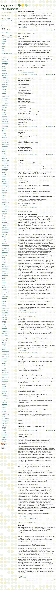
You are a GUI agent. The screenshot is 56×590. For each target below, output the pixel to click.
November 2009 (5, 163)
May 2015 (4, 280)
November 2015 (5, 291)
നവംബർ (4, 39)
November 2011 (5, 206)
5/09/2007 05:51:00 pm (32, 352)
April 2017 (4, 321)
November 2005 (5, 78)
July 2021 (4, 411)
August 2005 (4, 73)
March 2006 (4, 86)
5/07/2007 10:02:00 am (32, 430)
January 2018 (4, 336)
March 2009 (4, 149)
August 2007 (4, 116)
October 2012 (4, 225)
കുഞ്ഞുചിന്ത (31, 72)
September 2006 (5, 96)
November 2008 (5, 142)
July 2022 (4, 432)
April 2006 (4, 87)
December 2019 (5, 377)
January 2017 (4, 315)
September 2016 (5, 308)
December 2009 (5, 165)
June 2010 (4, 176)
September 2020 (5, 393)
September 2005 (5, 75)
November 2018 (5, 354)
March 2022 (4, 425)
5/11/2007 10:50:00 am (32, 312)
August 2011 (4, 200)
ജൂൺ (3, 48)
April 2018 (4, 342)
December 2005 (5, 80)
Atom (5, 448)
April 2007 (4, 109)
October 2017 (4, 331)
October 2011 (4, 204)
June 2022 (4, 430)
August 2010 (4, 179)
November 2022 (5, 439)
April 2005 (4, 66)
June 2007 (4, 112)
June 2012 (4, 218)
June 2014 (4, 260)
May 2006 (4, 89)
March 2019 (4, 361)
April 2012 (4, 215)
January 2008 (4, 124)
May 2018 (4, 344)
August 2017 (4, 328)
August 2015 (4, 285)
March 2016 (4, 298)
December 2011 (5, 207)
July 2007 (4, 114)
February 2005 (5, 63)
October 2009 (4, 161)
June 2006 (4, 91)
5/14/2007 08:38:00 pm (32, 207)
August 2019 (4, 370)
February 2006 (5, 84)
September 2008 (5, 139)
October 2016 (4, 310)
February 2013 (5, 232)
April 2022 (4, 427)
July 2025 (4, 441)
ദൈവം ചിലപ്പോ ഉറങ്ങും (7, 37)
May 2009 (4, 153)
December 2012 (5, 229)
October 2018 (4, 352)
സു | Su (2, 26)
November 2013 (5, 248)
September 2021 (5, 414)
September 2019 (5, 372)
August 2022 (4, 434)
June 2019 (4, 367)
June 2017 (4, 324)
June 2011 (4, 197)
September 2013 (5, 245)
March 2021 (4, 404)
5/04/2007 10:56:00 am (32, 518)
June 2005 (4, 70)
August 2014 (4, 264)
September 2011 (5, 202)
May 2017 (4, 322)
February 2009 (5, 147)
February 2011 (5, 190)
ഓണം (3, 43)
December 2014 (5, 271)
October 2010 (4, 183)
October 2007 (4, 119)
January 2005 (4, 61)
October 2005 (4, 77)
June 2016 (4, 303)
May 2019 (4, 365)
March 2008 (4, 128)
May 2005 (4, 68)
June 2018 (4, 345)
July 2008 (4, 135)
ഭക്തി (3, 44)
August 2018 (4, 349)
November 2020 (5, 397)
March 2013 (4, 234)
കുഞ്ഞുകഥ (24, 27)
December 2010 (5, 186)
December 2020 (5, 398)
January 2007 (4, 103)
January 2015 (4, 273)
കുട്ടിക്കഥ (24, 577)
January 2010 (4, 167)
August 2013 (4, 243)
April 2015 (4, 278)
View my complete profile (6, 32)
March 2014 (4, 255)
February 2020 (5, 381)
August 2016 (4, 306)
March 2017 (4, 319)
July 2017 (4, 326)
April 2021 (4, 405)
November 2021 (5, 418)
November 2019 (5, 375)
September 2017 (5, 329)
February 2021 (5, 402)
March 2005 (4, 64)
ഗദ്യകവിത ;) (25, 205)
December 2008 (5, 144)
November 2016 (5, 312)
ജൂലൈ (3, 46)
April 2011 (4, 193)
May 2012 (4, 216)
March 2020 (4, 382)
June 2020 (4, 388)
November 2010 (5, 185)
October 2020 (4, 395)
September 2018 (5, 351)
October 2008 (4, 140)
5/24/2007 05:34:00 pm (32, 74)
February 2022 (5, 423)
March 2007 (4, 107)
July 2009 (4, 156)
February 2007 (5, 105)
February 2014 (5, 253)
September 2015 (5, 287)
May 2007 (4, 110)
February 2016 (5, 296)
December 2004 (5, 59)
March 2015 (4, 276)
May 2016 (4, 301)
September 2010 (5, 181)
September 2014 (5, 266)
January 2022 (4, 421)
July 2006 (4, 93)
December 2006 (5, 101)
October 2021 (4, 416)
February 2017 (5, 317)
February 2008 (5, 126)
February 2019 (5, 359)
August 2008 (4, 137)
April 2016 (4, 299)
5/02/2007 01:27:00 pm (32, 579)
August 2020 (4, 391)
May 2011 (4, 195)
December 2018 (5, 356)
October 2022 (4, 437)
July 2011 (4, 199)
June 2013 (4, 239)
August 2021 (4, 412)
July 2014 (4, 262)
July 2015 (4, 283)
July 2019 (4, 368)
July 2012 (4, 220)
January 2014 (4, 252)
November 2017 (5, 333)
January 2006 (4, 82)
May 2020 (4, 386)
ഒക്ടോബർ (4, 41)
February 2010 (5, 169)
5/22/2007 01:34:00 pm (32, 126)
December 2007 (5, 123)
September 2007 (5, 117)
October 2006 (4, 98)
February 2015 (5, 275)
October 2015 (4, 289)
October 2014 (4, 268)
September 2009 (5, 160)
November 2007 (5, 121)
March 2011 (4, 192)
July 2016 (4, 305)
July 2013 (4, 241)
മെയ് (3, 50)
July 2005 (4, 71)
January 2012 (4, 209)
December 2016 (5, 313)
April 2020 (4, 384)
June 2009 (4, 154)
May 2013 (4, 237)
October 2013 (4, 246)
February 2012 (5, 211)
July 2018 (4, 347)
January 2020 (4, 379)
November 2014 (5, 269)
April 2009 (4, 151)
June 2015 (4, 282)
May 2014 (4, 259)
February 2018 (5, 338)
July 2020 (4, 389)
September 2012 (5, 223)
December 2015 (5, 292)
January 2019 (4, 358)
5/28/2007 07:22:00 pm (32, 29)
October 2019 (4, 374)
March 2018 (4, 340)
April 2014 (4, 257)
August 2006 (4, 94)
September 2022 (5, 435)
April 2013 (4, 236)
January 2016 (4, 294)
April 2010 (4, 172)
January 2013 (4, 230)
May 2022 (4, 428)
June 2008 (4, 133)
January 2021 (4, 400)
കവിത (23, 124)
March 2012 (4, 213)
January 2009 (4, 146)
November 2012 (5, 227)
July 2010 (4, 177)
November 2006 (5, 100)
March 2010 (4, 170)
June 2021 (4, 409)
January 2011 (4, 188)
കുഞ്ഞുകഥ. (24, 72)
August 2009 (4, 158)
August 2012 (4, 222)
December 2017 (5, 335)
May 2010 (4, 174)
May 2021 (4, 407)
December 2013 (5, 250)
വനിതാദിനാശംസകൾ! (7, 53)
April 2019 (4, 363)
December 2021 (5, 420)
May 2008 (4, 132)
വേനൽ (3, 51)
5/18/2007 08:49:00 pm (32, 154)
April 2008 (4, 130)
